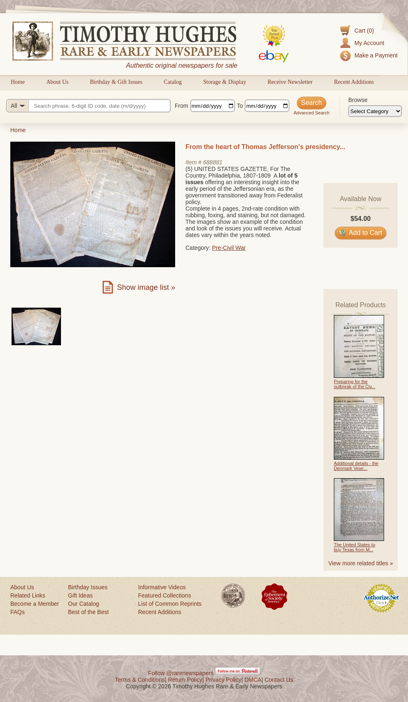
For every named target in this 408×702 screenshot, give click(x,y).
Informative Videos (162, 587)
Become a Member (34, 603)
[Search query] (88, 105)
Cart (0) (364, 30)
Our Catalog (83, 603)
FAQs (17, 612)
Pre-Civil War (229, 247)
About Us (57, 82)
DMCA (252, 679)
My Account (369, 43)
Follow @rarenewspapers (180, 673)
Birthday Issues (88, 587)
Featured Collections (164, 595)
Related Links (27, 595)
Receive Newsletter (289, 82)
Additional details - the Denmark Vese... (356, 466)
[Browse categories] (375, 111)
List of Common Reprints (170, 603)
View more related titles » (360, 563)
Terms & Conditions (140, 679)
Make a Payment (376, 55)
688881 (213, 162)
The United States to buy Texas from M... (354, 547)
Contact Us (279, 679)
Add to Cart (360, 232)
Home (18, 82)
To (240, 105)
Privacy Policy (224, 679)
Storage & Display (224, 82)
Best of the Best (88, 612)
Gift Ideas (80, 595)
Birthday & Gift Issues (116, 82)
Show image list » (146, 287)
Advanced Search (311, 112)
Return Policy (185, 679)
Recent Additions (354, 82)
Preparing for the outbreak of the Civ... (354, 384)
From (181, 105)
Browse (358, 100)
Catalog (173, 82)
